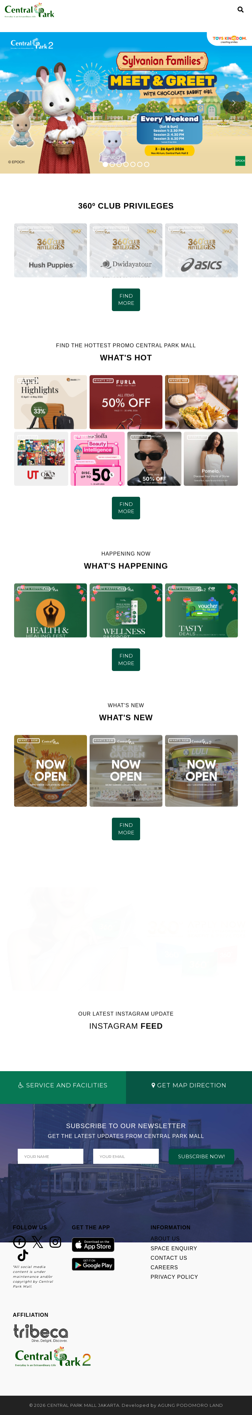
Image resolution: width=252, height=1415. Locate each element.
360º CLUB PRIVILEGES (35, 228)
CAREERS (164, 1267)
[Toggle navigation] (229, 9)
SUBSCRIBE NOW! (201, 1156)
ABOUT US (165, 1238)
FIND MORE (126, 300)
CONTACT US (169, 1258)
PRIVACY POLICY (174, 1277)
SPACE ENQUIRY (174, 1248)
